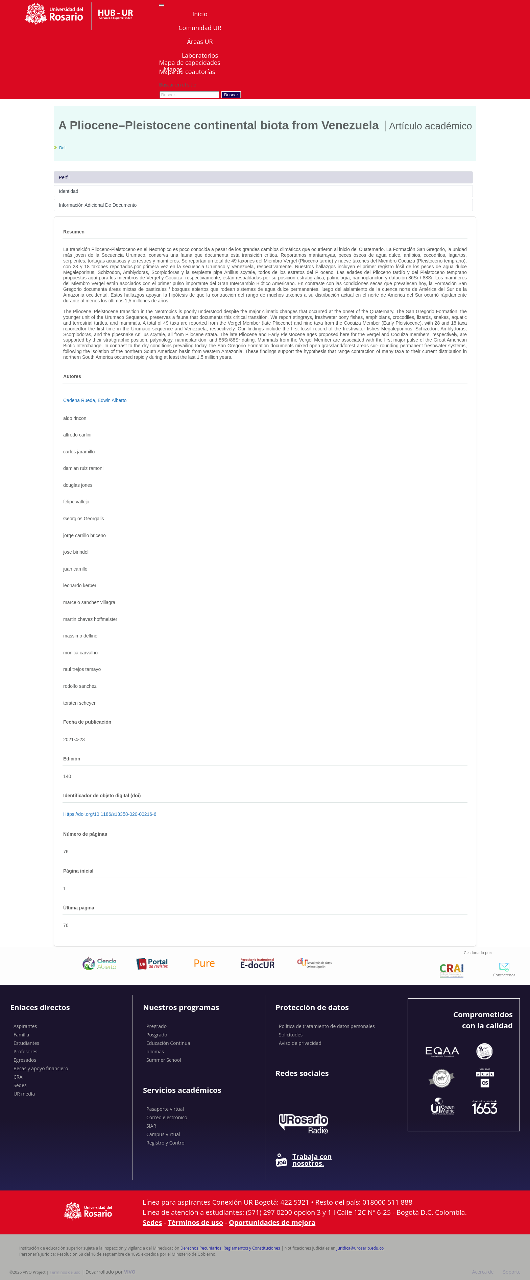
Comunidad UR (199, 28)
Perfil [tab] (64, 177)
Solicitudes (291, 1034)
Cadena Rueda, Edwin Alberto (95, 400)
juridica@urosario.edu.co (360, 1248)
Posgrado (156, 1034)
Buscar (231, 94)
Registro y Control (166, 1142)
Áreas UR (200, 41)
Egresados (25, 1060)
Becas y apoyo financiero (41, 1068)
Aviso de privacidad (300, 1043)
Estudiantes (26, 1043)
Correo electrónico (166, 1117)
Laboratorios (200, 55)
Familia (21, 1034)
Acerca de (483, 1272)
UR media (24, 1093)
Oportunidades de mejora (272, 1222)
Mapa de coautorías (187, 72)
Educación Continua (168, 1043)
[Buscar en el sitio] (189, 94)
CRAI (19, 1077)
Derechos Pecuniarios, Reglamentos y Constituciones (230, 1248)
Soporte (512, 1272)
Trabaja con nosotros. (303, 1160)
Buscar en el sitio (177, 84)
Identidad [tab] (68, 191)
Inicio (200, 14)
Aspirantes (25, 1026)
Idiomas (155, 1051)
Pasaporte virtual (165, 1109)
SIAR (151, 1126)
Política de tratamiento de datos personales (327, 1026)
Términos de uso (195, 1222)
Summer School (163, 1060)
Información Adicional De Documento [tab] (98, 205)
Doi (62, 148)
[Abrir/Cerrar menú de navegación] (161, 5)
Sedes (20, 1085)
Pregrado (156, 1026)
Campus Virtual (163, 1134)
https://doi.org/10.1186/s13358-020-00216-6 (109, 814)
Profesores (26, 1051)
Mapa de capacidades (189, 62)
